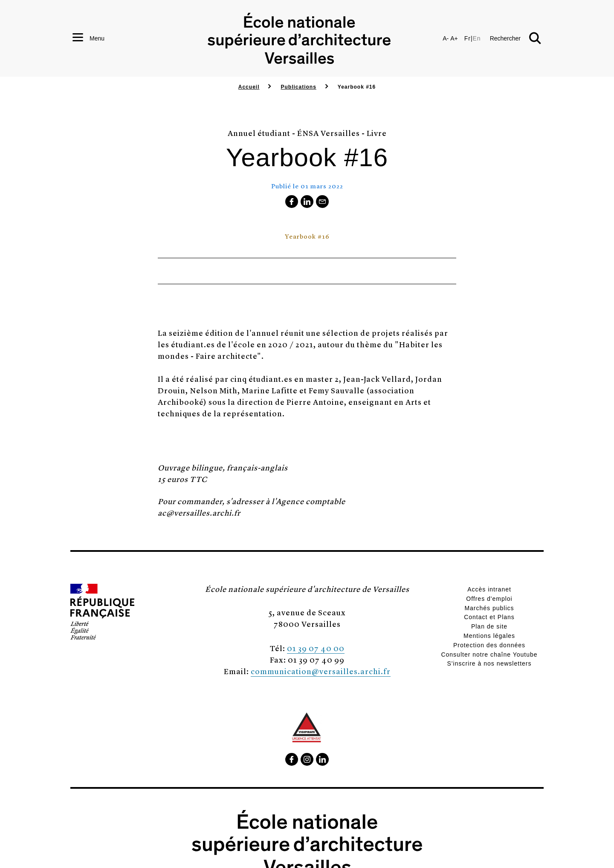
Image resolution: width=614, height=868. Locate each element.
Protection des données (489, 645)
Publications (298, 87)
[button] (515, 38)
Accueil (249, 87)
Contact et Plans (489, 617)
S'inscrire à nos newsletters (489, 663)
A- (446, 38)
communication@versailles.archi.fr (321, 671)
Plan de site (489, 626)
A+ (454, 38)
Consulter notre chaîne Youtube (489, 654)
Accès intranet (489, 589)
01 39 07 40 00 (316, 648)
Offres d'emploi (489, 598)
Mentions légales (489, 635)
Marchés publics (489, 608)
